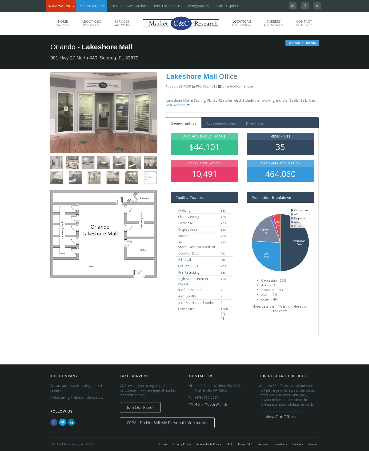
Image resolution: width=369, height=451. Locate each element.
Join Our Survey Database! (129, 6)
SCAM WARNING (61, 6)
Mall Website (178, 105)
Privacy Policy (182, 444)
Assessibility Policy (208, 444)
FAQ (229, 444)
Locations (241, 23)
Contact (304, 23)
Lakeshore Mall (191, 76)
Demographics (197, 6)
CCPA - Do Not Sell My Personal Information (167, 422)
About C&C (91, 23)
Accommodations (221, 123)
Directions (255, 123)
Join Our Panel (140, 407)
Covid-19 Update (226, 6)
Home (62, 23)
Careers (273, 23)
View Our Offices (281, 416)
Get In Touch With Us (211, 404)
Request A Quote (92, 6)
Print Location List (168, 6)
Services (122, 23)
